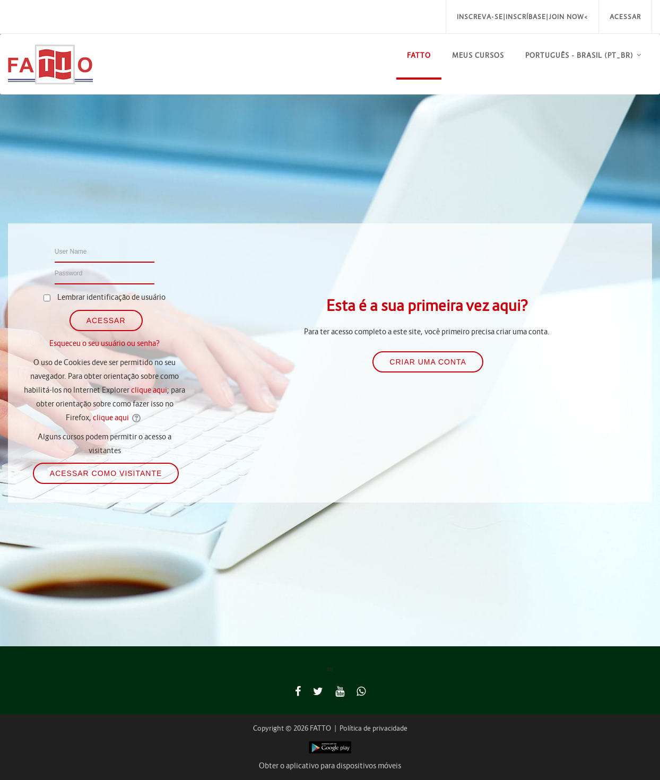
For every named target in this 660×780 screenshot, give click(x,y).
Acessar (625, 17)
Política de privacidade (373, 728)
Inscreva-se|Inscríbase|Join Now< (522, 17)
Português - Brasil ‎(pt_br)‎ (579, 55)
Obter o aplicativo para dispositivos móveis (330, 765)
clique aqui (149, 390)
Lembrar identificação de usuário (111, 297)
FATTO (419, 55)
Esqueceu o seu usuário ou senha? (104, 343)
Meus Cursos (478, 55)
